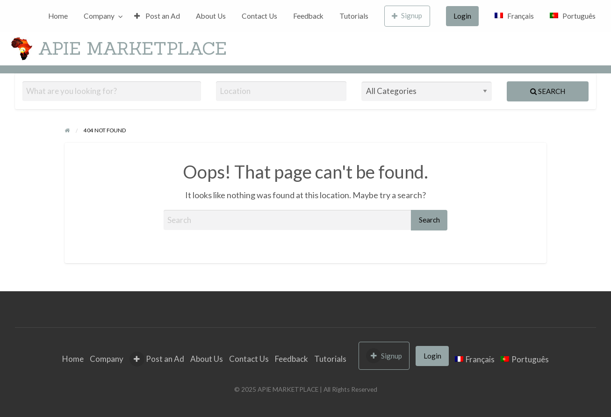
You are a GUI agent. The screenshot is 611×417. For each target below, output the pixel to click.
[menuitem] (58, 16)
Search (547, 91)
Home (58, 16)
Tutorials (353, 16)
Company (99, 16)
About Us (211, 16)
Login (462, 16)
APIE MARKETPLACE (132, 48)
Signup (407, 15)
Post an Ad (157, 16)
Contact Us (259, 16)
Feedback (308, 16)
